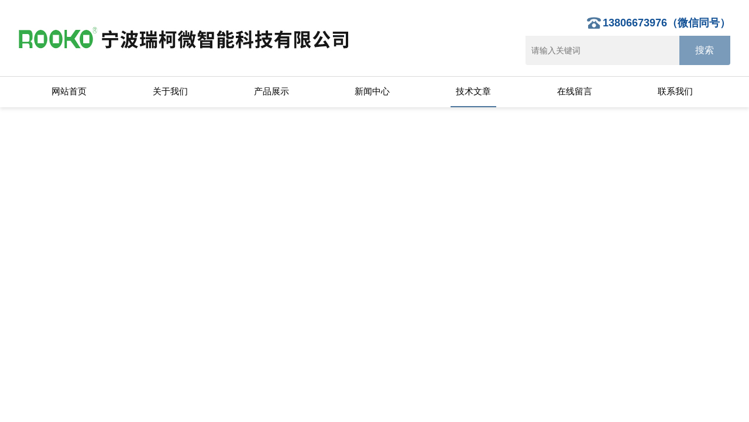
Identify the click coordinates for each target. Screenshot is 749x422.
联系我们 (675, 91)
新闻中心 (372, 91)
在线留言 (574, 91)
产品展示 (271, 91)
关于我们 (170, 91)
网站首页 (69, 91)
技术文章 (473, 91)
